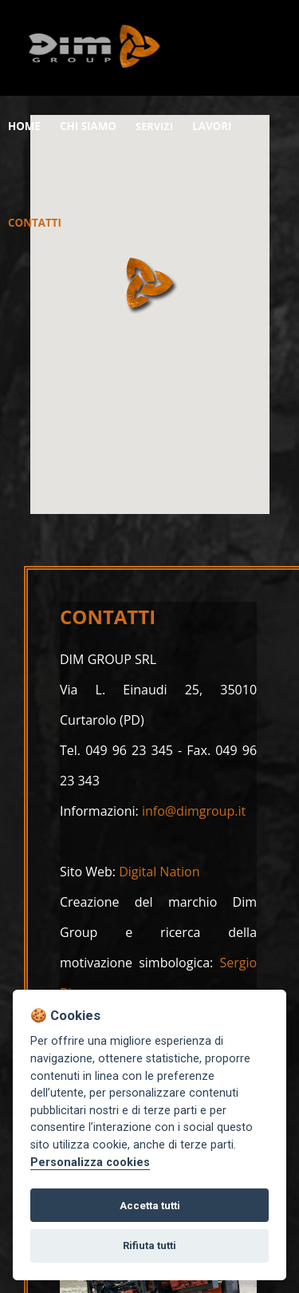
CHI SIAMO (98, 125)
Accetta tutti (150, 1206)
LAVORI (229, 125)
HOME (27, 125)
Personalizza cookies (90, 1162)
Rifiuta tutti (149, 1245)
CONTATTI (39, 222)
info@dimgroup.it (194, 811)
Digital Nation (159, 871)
